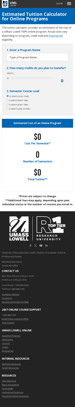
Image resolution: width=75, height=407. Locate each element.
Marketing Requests (11, 364)
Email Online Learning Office (15, 318)
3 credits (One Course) (18, 108)
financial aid (56, 35)
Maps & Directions (10, 384)
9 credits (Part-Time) (17, 100)
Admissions (7, 339)
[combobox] (37, 57)
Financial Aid (7, 350)
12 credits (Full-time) (18, 96)
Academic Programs (11, 335)
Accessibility (7, 388)
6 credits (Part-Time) (17, 104)
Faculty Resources (10, 367)
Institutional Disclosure (12, 392)
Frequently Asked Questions (15, 396)
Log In (59, 3)
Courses (6, 343)
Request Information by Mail (15, 302)
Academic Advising (10, 294)
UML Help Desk (9, 381)
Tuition (5, 347)
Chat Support (8, 322)
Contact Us (7, 298)
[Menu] (69, 3)
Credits (10, 73)
